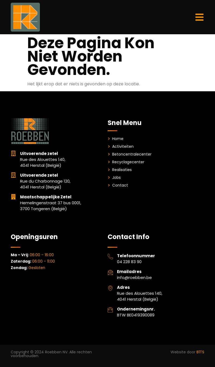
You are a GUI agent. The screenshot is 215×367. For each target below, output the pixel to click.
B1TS (200, 352)
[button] (199, 17)
